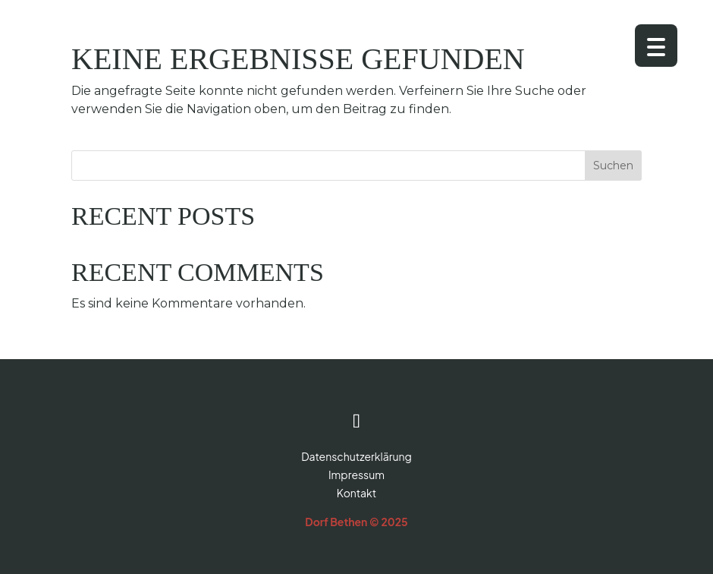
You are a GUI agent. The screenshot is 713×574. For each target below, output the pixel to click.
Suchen (613, 165)
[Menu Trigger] (656, 45)
